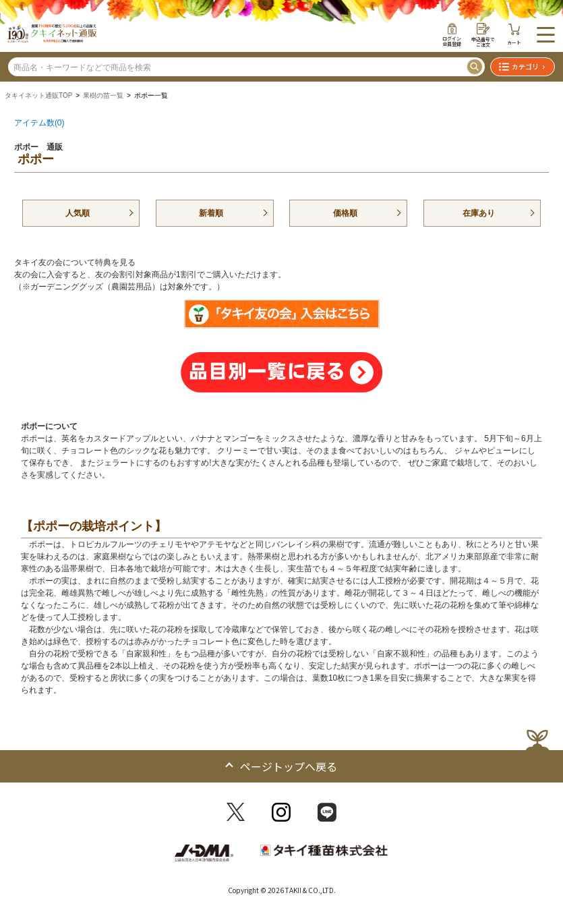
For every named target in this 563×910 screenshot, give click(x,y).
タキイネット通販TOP (38, 95)
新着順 (211, 213)
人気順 (77, 213)
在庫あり (479, 213)
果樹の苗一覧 (103, 95)
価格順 (345, 213)
